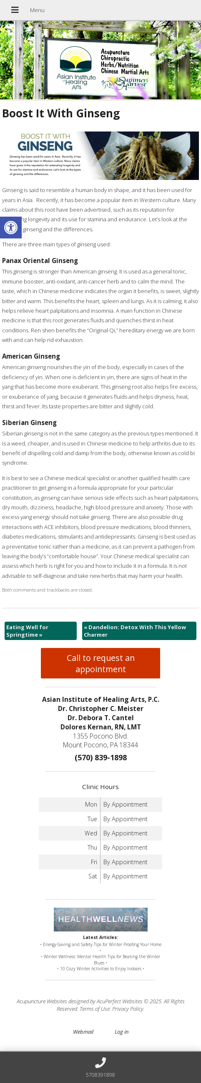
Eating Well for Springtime (27, 630)
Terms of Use (95, 1008)
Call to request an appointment (101, 663)
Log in (121, 1031)
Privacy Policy (127, 1008)
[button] (11, 227)
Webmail (83, 1031)
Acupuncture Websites (42, 1001)
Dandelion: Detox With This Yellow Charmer (135, 630)
